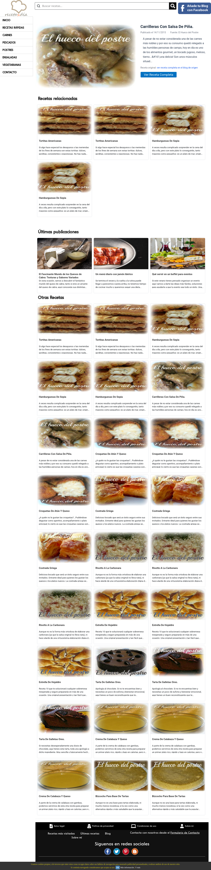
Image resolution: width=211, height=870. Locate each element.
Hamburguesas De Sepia (165, 140)
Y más (137, 867)
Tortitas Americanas (50, 140)
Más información (127, 867)
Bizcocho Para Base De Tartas (112, 796)
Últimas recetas (90, 833)
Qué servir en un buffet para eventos (172, 274)
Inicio (6, 20)
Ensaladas (9, 57)
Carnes (7, 35)
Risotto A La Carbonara (108, 568)
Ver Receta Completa (158, 75)
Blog (108, 833)
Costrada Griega (104, 510)
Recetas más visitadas (61, 833)
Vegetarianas (11, 65)
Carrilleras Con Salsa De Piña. (168, 396)
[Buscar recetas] (102, 6)
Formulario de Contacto (185, 832)
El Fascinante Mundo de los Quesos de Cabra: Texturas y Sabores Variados (60, 276)
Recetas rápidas (13, 27)
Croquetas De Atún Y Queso (110, 453)
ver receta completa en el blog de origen (177, 67)
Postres (7, 50)
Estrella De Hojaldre (106, 625)
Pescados (8, 42)
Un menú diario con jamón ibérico (114, 274)
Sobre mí (77, 837)
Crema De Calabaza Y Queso (111, 739)
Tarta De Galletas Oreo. (108, 682)
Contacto (9, 72)
